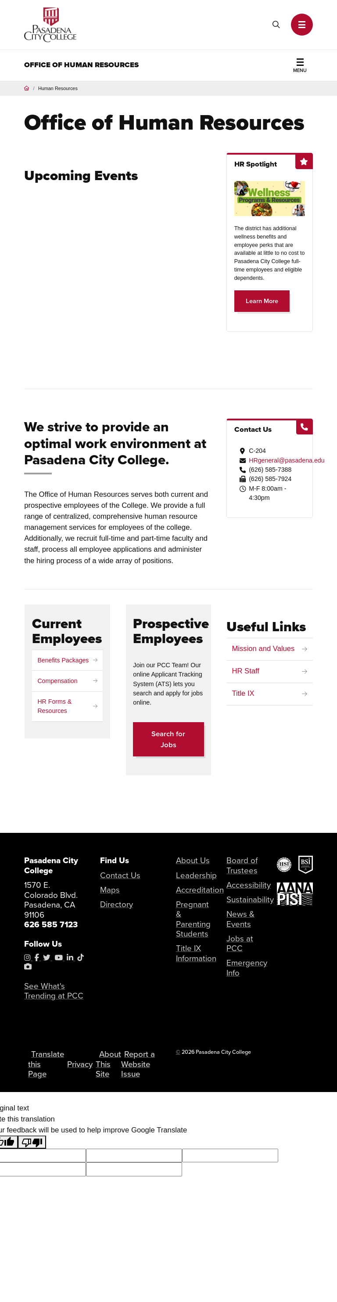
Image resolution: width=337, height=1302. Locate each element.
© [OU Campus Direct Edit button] (178, 1052)
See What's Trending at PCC (53, 991)
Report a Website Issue (139, 1069)
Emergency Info (246, 968)
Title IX (243, 694)
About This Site (110, 1069)
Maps (110, 890)
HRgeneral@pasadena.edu (287, 460)
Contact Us (120, 875)
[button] (302, 25)
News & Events (240, 919)
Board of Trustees (242, 865)
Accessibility (248, 885)
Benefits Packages (63, 660)
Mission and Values (263, 649)
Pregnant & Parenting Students (193, 919)
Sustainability (250, 899)
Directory (116, 904)
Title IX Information (196, 953)
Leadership (196, 875)
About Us (193, 860)
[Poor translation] (32, 1152)
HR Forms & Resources (54, 706)
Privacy (81, 1069)
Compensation (57, 680)
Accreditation (200, 890)
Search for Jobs (168, 739)
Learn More (262, 301)
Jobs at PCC (239, 944)
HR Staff (245, 672)
